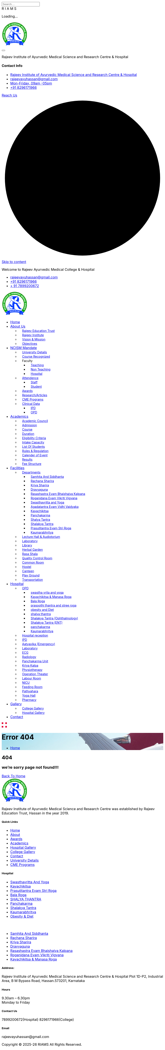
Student (36, 386)
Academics (19, 416)
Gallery (16, 704)
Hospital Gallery (33, 712)
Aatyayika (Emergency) (38, 644)
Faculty (27, 361)
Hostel (26, 567)
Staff (34, 382)
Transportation (32, 579)
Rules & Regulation (35, 451)
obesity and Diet (42, 609)
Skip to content (14, 262)
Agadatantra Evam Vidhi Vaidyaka (55, 506)
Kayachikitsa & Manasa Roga (51, 597)
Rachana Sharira (42, 481)
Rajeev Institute (33, 335)
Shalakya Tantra (42, 524)
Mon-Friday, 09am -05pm (31, 83)
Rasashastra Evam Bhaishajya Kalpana (58, 494)
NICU (26, 682)
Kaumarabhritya (42, 532)
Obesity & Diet (22, 916)
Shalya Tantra (40, 519)
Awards (27, 391)
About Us (17, 326)
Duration (28, 434)
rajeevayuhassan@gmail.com (34, 79)
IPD (33, 408)
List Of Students (33, 446)
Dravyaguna (39, 489)
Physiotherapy (32, 670)
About (15, 834)
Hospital (36, 373)
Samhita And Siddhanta (47, 476)
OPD (34, 412)
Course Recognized (36, 356)
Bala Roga (38, 601)
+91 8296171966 (23, 87)
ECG (25, 652)
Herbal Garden (32, 549)
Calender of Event (34, 455)
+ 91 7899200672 (24, 286)
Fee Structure (31, 464)
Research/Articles (34, 395)
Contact (16, 717)
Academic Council (35, 421)
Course (27, 429)
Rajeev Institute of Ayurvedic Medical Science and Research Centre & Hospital (73, 75)
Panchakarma (40, 515)
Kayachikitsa (40, 511)
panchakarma (40, 627)
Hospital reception (35, 635)
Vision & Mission (33, 339)
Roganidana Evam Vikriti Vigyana (54, 498)
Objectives (29, 343)
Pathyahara (30, 691)
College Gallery (33, 708)
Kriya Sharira (40, 485)
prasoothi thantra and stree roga (53, 605)
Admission (29, 425)
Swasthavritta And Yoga (29, 882)
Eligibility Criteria (34, 438)
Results (27, 459)
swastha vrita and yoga (47, 592)
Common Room (33, 562)
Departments (31, 472)
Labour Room (31, 678)
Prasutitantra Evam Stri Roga (51, 528)
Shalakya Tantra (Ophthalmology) (54, 618)
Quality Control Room (37, 558)
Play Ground (31, 575)
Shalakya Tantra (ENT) (47, 622)
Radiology (29, 657)
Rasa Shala (30, 554)
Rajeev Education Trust (38, 331)
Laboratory (30, 541)
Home (15, 322)
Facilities (17, 468)
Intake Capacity (33, 442)
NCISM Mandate (23, 348)
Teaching (37, 365)
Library (27, 545)
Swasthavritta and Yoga (47, 502)
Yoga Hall (28, 695)
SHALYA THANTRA (25, 899)
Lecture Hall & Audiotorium (41, 537)
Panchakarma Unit (35, 661)
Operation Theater (35, 674)
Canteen (28, 571)
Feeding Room (32, 687)
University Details (34, 352)
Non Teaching (40, 369)
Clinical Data (31, 403)
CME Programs (32, 399)
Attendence (30, 378)
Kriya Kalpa (30, 665)
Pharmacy (29, 700)
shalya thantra (41, 614)
